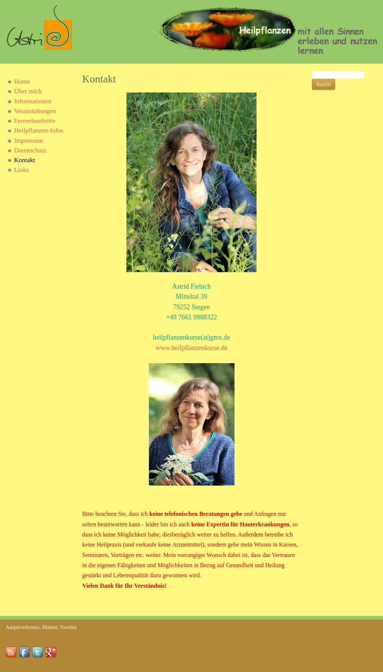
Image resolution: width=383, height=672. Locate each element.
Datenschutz (30, 150)
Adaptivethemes (23, 627)
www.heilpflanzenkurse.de (191, 348)
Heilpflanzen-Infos (38, 130)
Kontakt (24, 160)
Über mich (28, 91)
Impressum (28, 140)
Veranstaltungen (35, 111)
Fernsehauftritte (34, 120)
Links (21, 169)
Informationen (32, 101)
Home (22, 81)
